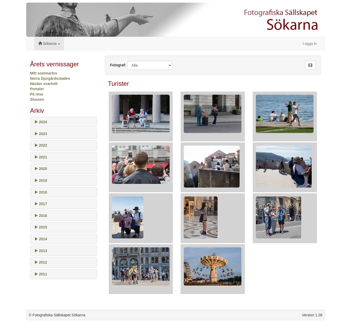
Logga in (310, 43)
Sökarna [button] (49, 43)
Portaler (37, 89)
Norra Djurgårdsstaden (50, 78)
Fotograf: (118, 65)
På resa (36, 94)
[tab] (63, 122)
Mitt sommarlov (43, 73)
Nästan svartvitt (44, 84)
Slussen (37, 99)
